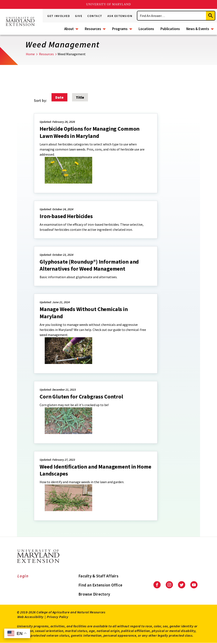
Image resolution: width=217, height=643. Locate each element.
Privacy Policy (57, 617)
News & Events (197, 28)
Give (78, 16)
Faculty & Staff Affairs (98, 575)
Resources (93, 28)
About (69, 28)
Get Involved (58, 16)
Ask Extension (119, 16)
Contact (94, 16)
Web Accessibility (30, 617)
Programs (120, 28)
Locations (146, 28)
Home (30, 54)
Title (80, 97)
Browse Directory (94, 594)
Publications (170, 28)
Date (59, 97)
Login (23, 575)
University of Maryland (108, 4)
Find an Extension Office (100, 585)
